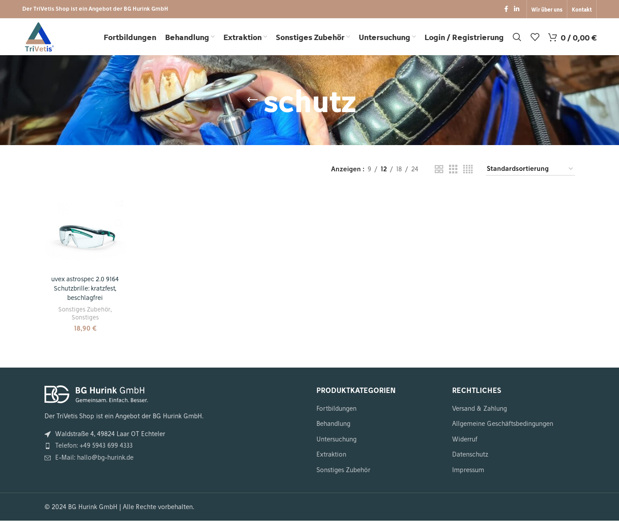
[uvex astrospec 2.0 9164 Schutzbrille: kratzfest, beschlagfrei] (85, 232)
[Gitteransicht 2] (439, 172)
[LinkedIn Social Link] (516, 10)
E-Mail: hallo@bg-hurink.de (94, 459)
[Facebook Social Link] (506, 10)
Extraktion (331, 456)
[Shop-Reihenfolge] (530, 172)
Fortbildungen (336, 410)
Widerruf (464, 441)
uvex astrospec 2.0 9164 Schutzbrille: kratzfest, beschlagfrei (85, 290)
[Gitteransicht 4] (468, 172)
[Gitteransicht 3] (453, 172)
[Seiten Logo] (40, 38)
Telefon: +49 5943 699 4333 (94, 447)
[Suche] (517, 39)
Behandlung (333, 425)
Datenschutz (470, 456)
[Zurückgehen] (252, 104)
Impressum (468, 471)
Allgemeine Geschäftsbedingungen (502, 425)
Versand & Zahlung (479, 410)
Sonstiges (84, 319)
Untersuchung (336, 441)
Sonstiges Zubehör (84, 310)
